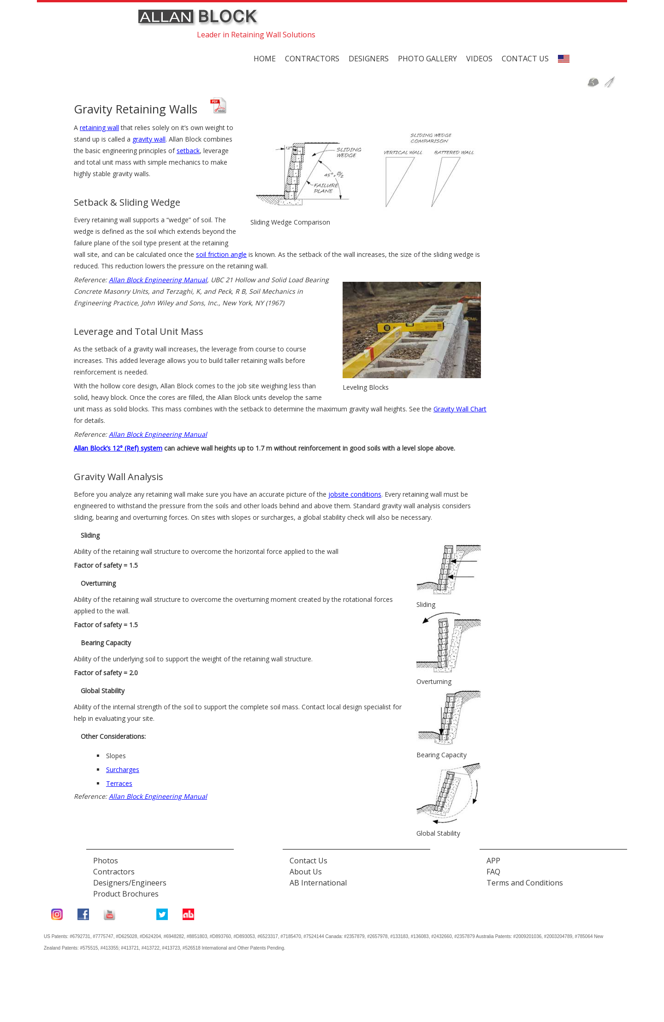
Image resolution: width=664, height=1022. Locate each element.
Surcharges (122, 769)
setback (188, 150)
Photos (105, 861)
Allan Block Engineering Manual (158, 279)
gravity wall (149, 139)
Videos (479, 58)
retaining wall (99, 127)
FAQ (493, 872)
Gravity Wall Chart (459, 408)
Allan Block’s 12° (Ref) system (118, 448)
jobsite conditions (354, 494)
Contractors (312, 58)
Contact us (525, 58)
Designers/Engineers (129, 883)
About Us (306, 872)
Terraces (119, 783)
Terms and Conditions (524, 883)
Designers (369, 58)
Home (265, 58)
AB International (318, 883)
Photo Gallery (427, 58)
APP (493, 861)
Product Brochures (126, 894)
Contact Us (308, 861)
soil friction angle (221, 254)
